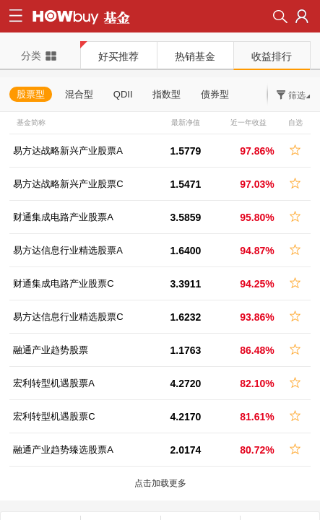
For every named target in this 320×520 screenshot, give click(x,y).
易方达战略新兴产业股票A (68, 150)
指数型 (166, 94)
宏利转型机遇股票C (54, 416)
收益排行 (271, 56)
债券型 (215, 94)
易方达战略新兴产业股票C (68, 183)
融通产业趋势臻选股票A (63, 449)
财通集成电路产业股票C (63, 283)
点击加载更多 (160, 483)
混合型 (79, 94)
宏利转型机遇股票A (54, 383)
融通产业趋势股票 (50, 349)
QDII (123, 94)
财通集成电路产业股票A (63, 217)
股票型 (31, 94)
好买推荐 (118, 56)
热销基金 (195, 56)
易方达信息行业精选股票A (68, 250)
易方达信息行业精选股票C (68, 316)
